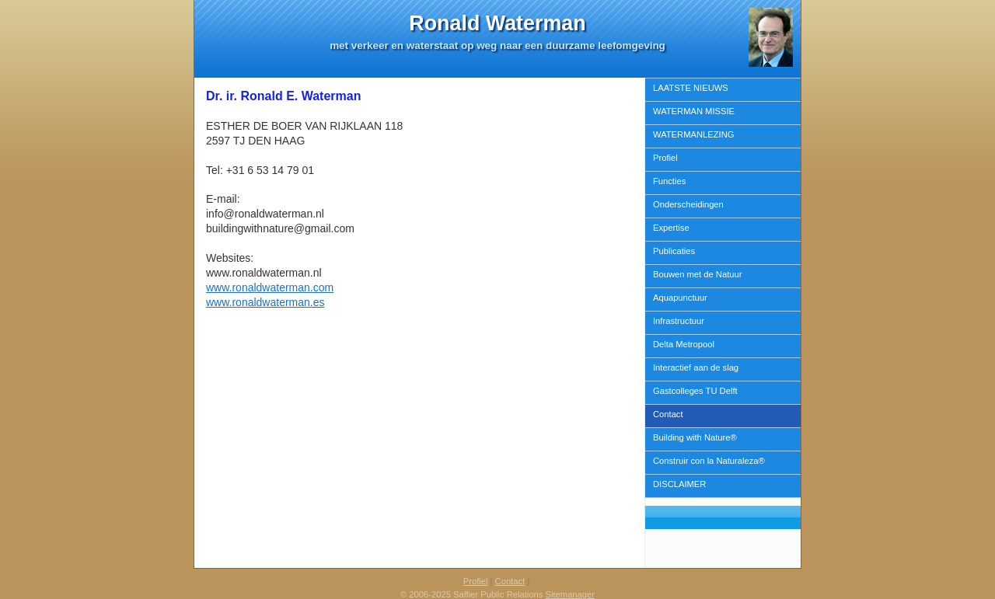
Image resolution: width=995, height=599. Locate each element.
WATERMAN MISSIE (694, 111)
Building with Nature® (695, 437)
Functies (669, 181)
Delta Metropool (683, 344)
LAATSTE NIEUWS (690, 87)
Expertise (671, 227)
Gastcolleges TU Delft (695, 390)
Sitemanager (570, 594)
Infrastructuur (678, 321)
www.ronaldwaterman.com (269, 287)
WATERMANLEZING (693, 134)
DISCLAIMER (679, 484)
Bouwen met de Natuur (697, 274)
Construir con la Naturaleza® (709, 460)
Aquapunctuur (680, 297)
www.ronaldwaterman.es (265, 302)
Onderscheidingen (688, 204)
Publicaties (674, 251)
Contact (668, 414)
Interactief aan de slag (695, 367)
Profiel (665, 157)
